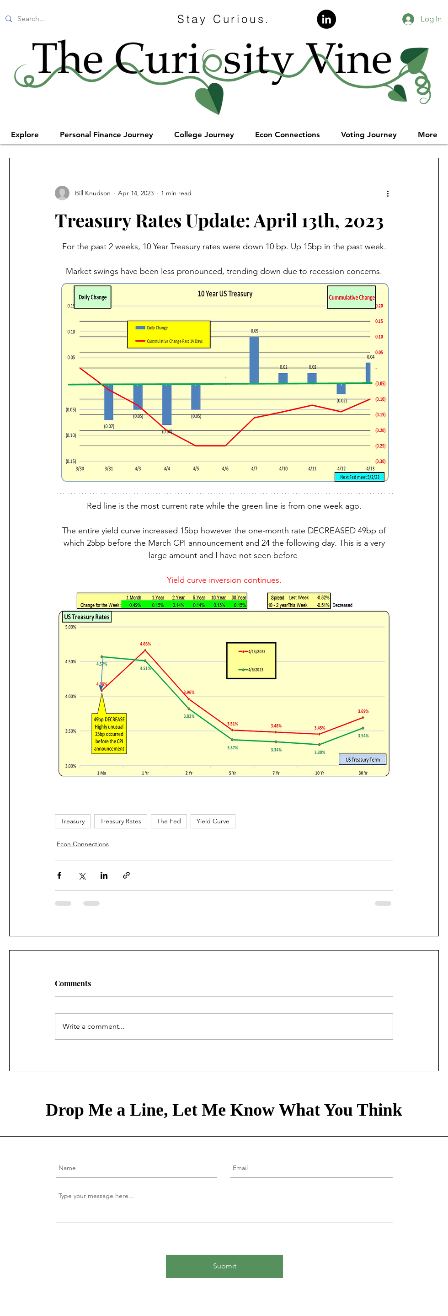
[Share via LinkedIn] (104, 875)
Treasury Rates (120, 821)
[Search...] (69, 19)
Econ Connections (83, 844)
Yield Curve (213, 821)
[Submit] (224, 1266)
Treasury (73, 821)
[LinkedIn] (326, 19)
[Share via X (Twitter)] (81, 875)
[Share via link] (126, 875)
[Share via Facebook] (59, 875)
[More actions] (387, 193)
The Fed (169, 821)
